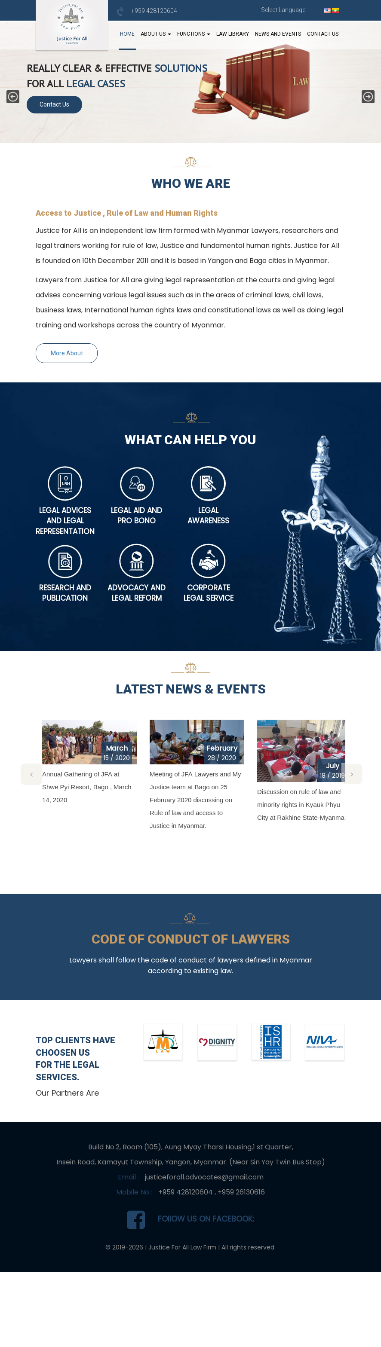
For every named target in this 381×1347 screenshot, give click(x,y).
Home (127, 34)
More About (67, 353)
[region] (190, 81)
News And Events (278, 34)
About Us (156, 34)
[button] (12, 96)
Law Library (232, 34)
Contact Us (322, 34)
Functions (193, 34)
